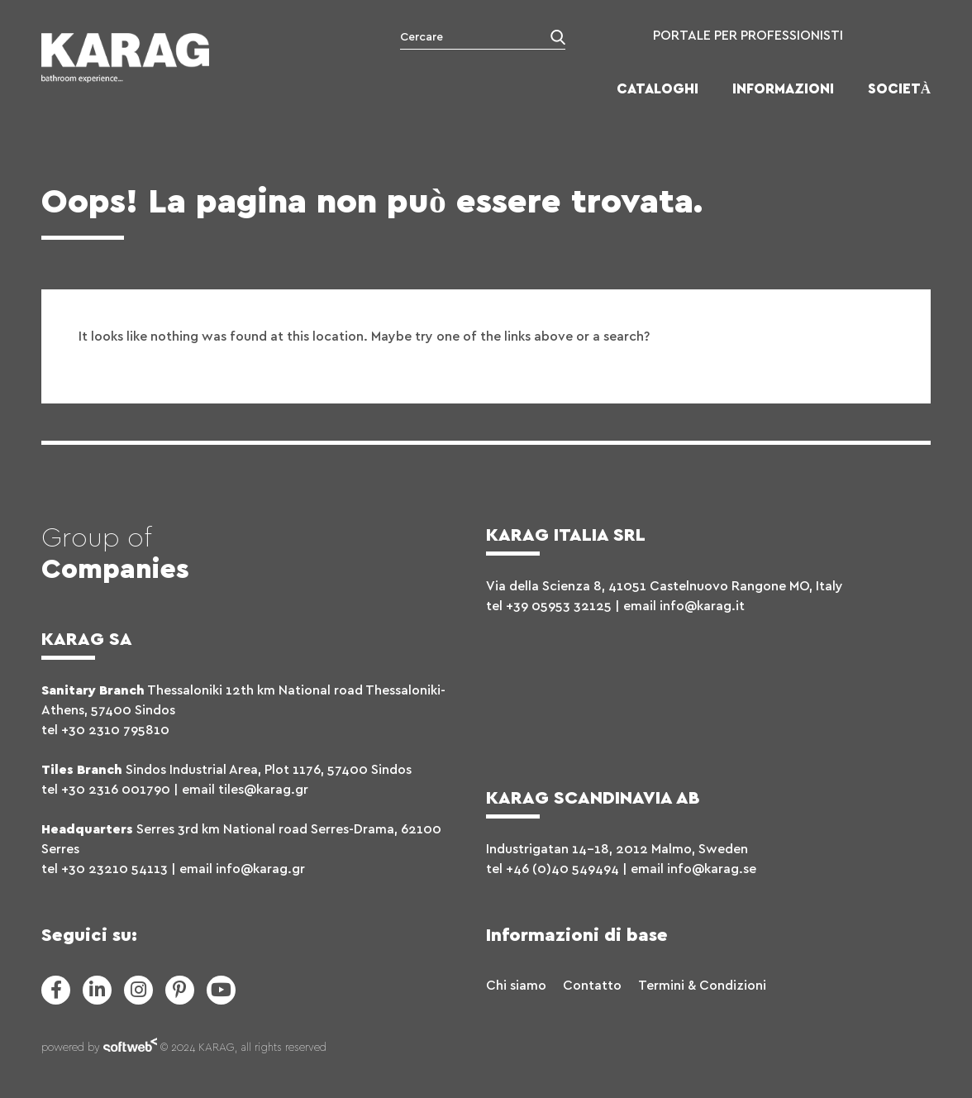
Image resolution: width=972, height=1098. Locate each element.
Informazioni (783, 89)
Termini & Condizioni (702, 985)
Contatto (592, 985)
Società (899, 89)
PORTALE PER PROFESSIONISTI (748, 35)
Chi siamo (516, 985)
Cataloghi (657, 89)
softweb (130, 1048)
